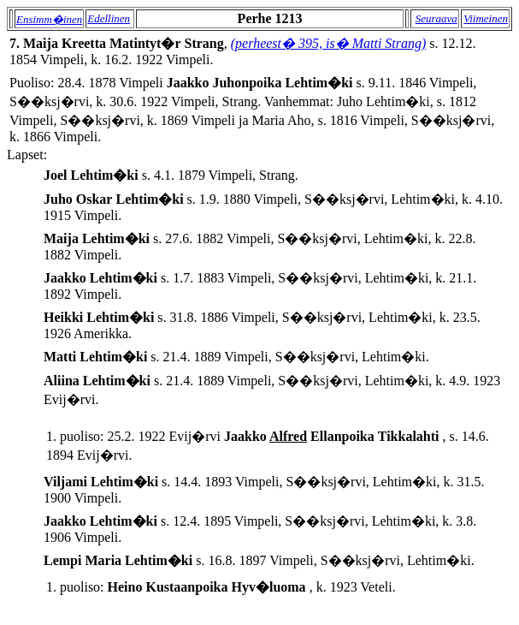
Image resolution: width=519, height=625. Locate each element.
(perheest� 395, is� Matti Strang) (329, 43)
